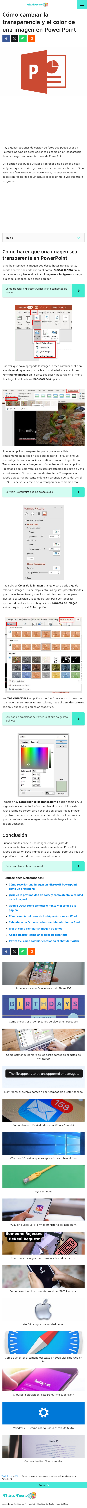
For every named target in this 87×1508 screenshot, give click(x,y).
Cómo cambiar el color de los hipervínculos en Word (43, 916)
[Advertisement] (43, 121)
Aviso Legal (7, 1504)
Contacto (49, 1504)
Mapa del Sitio (61, 1504)
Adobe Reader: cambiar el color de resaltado (38, 934)
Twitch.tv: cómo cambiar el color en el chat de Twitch (44, 941)
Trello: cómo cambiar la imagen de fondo (36, 928)
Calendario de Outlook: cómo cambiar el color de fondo (45, 922)
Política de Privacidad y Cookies (29, 1504)
